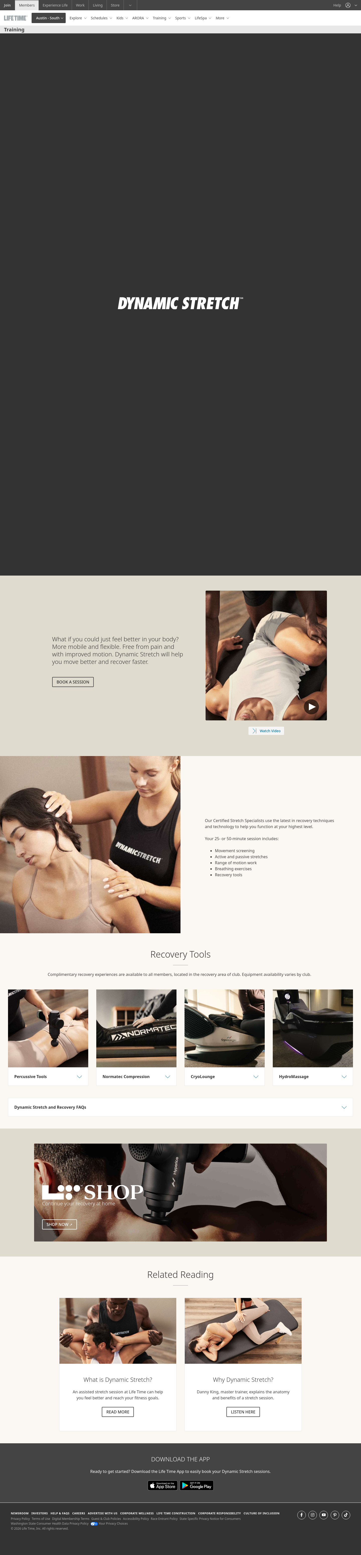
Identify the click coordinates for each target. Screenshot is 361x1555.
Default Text (311, 706)
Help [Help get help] (337, 5)
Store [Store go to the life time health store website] (115, 5)
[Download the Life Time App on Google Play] (197, 1485)
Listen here (243, 1412)
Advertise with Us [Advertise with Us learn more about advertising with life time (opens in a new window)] (102, 1513)
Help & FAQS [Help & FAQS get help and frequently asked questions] (60, 1513)
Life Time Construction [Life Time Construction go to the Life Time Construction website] (175, 1513)
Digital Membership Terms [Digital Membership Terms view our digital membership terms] (70, 1519)
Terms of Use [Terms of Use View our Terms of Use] (41, 1519)
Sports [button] (181, 18)
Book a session (73, 682)
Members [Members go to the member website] (27, 5)
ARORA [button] (138, 18)
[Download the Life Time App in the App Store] (164, 1485)
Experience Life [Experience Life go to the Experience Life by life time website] (55, 5)
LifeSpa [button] (201, 18)
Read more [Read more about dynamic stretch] (117, 1412)
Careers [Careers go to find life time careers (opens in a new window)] (78, 1513)
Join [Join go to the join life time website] (7, 5)
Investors (39, 1513)
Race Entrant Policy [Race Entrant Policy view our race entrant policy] (164, 1519)
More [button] (220, 18)
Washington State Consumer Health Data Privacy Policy (49, 1523)
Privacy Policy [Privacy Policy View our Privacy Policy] (20, 1519)
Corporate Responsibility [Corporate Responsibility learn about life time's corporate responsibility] (219, 1513)
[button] (351, 5)
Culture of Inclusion (262, 1513)
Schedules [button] (100, 18)
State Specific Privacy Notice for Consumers (210, 1519)
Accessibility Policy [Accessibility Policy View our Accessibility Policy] (136, 1519)
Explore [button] (76, 18)
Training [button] (160, 18)
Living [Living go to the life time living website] (98, 5)
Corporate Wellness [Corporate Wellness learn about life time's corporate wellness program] (137, 1513)
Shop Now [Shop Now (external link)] (62, 1224)
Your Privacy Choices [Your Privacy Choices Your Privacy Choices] (109, 1523)
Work (80, 5)
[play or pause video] (11, 564)
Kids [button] (120, 18)
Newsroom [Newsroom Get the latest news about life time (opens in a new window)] (20, 1513)
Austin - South (48, 18)
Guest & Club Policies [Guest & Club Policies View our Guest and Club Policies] (106, 1519)
